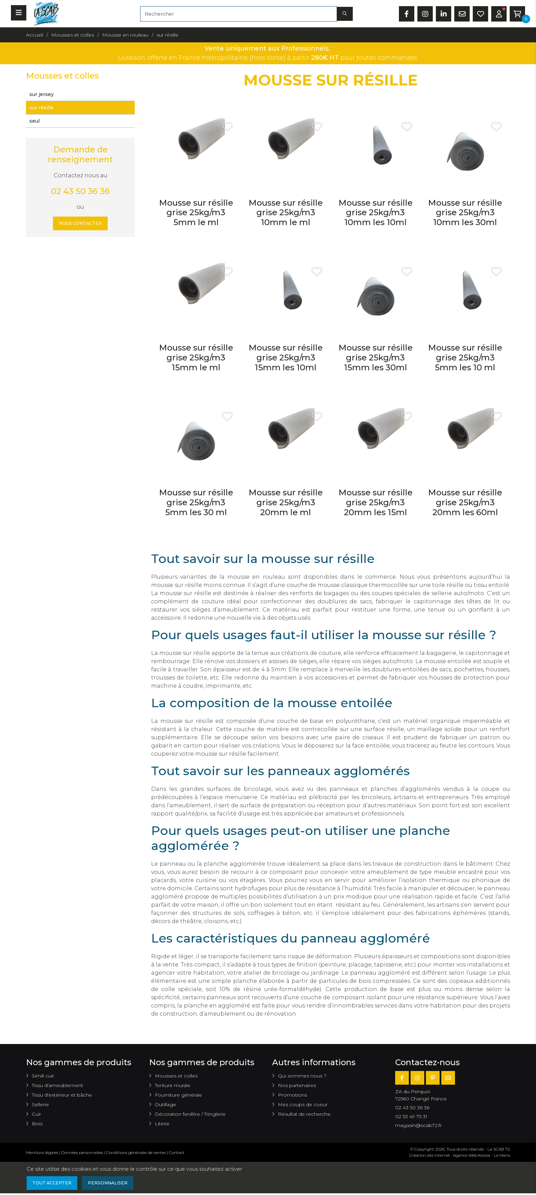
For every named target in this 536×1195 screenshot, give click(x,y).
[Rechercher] (238, 14)
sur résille (41, 108)
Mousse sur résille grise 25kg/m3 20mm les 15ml (375, 502)
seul (34, 121)
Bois (37, 1124)
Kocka (484, 1155)
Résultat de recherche (304, 1114)
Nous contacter (80, 224)
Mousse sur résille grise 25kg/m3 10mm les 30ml (465, 213)
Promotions (292, 1095)
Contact (177, 1152)
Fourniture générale (178, 1095)
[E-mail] (448, 1078)
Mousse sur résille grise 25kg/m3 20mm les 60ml (465, 502)
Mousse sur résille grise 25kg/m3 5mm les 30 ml (196, 502)
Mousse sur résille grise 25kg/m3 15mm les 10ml (286, 357)
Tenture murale (172, 1085)
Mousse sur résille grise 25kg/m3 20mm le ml (286, 502)
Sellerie (40, 1104)
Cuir (36, 1114)
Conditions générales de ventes (136, 1152)
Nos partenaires (297, 1085)
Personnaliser (115, 1184)
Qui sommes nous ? (302, 1076)
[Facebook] (402, 1078)
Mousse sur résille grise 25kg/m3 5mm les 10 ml (465, 357)
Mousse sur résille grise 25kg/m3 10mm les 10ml (375, 213)
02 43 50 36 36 (80, 191)
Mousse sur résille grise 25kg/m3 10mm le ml (286, 213)
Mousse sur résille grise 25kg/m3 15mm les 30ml (375, 357)
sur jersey (41, 94)
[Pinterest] (433, 1078)
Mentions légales (42, 1152)
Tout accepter (54, 1184)
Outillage (165, 1104)
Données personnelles (82, 1152)
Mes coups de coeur (302, 1104)
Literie (162, 1124)
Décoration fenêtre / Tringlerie (190, 1114)
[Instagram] (417, 1078)
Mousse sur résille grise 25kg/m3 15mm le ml (196, 357)
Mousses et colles (176, 1076)
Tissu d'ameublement (57, 1085)
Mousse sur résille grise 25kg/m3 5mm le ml (196, 213)
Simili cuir (43, 1076)
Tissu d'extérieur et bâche (62, 1095)
